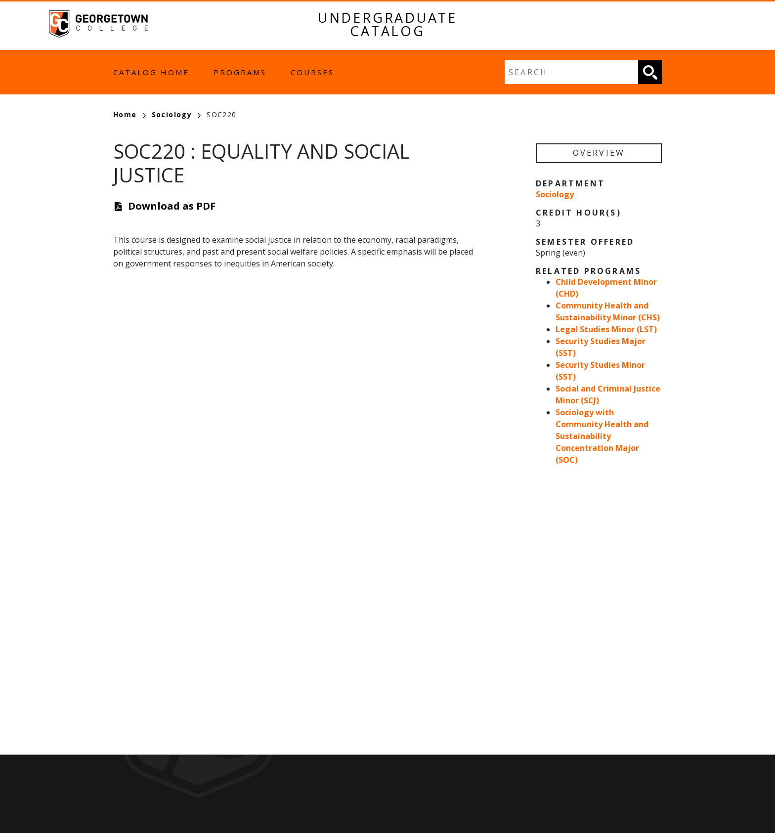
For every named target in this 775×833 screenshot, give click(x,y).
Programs (240, 72)
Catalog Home (151, 72)
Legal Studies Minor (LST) (606, 329)
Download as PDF (171, 206)
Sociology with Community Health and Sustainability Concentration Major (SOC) (602, 436)
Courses (312, 72)
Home (129, 114)
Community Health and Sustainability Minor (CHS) (608, 311)
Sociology (176, 114)
